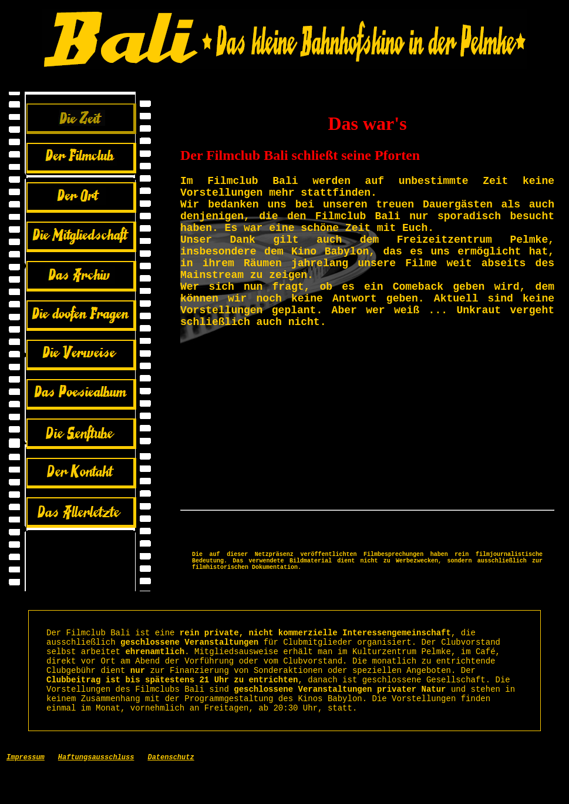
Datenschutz (170, 792)
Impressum (25, 792)
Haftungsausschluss (96, 792)
